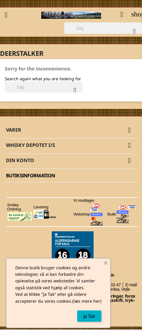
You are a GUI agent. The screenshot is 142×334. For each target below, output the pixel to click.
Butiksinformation (30, 175)
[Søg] (103, 28)
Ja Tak (89, 316)
